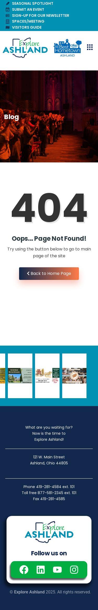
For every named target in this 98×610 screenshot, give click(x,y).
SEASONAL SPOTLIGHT (29, 3)
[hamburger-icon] (89, 47)
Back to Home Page (49, 273)
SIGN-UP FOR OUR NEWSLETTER (37, 15)
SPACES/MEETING (25, 21)
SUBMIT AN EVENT (25, 9)
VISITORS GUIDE (24, 27)
